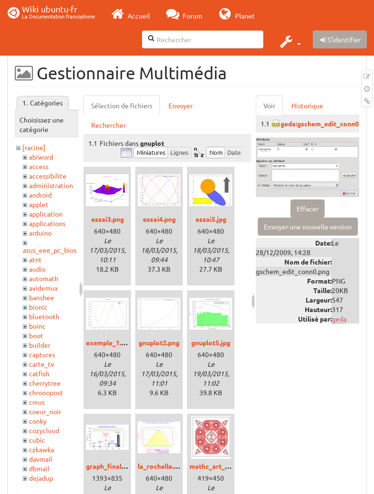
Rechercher (108, 125)
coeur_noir (45, 411)
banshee (41, 297)
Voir (269, 105)
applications (47, 223)
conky (38, 421)
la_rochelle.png (161, 466)
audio (37, 269)
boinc (37, 326)
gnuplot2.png (159, 342)
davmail (40, 459)
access (38, 166)
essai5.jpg (211, 219)
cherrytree (45, 383)
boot (36, 335)
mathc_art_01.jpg (216, 466)
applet (38, 204)
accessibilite (47, 175)
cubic (37, 440)
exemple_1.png (109, 342)
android (40, 194)
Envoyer (180, 105)
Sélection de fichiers (121, 105)
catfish (39, 373)
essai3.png (107, 219)
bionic (38, 307)
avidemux (43, 288)
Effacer (307, 208)
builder (39, 345)
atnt (35, 259)
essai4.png (159, 219)
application (46, 213)
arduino (40, 232)
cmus (37, 402)
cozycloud (44, 430)
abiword (41, 156)
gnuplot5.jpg (210, 342)
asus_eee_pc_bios (49, 250)
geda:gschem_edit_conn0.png (326, 123)
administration (51, 185)
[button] (289, 41)
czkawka (41, 449)
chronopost (46, 392)
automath (43, 278)
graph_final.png (110, 466)
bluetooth (44, 316)
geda (339, 318)
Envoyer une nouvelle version (308, 226)
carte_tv (41, 364)
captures (42, 354)
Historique (307, 105)
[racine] (34, 147)
